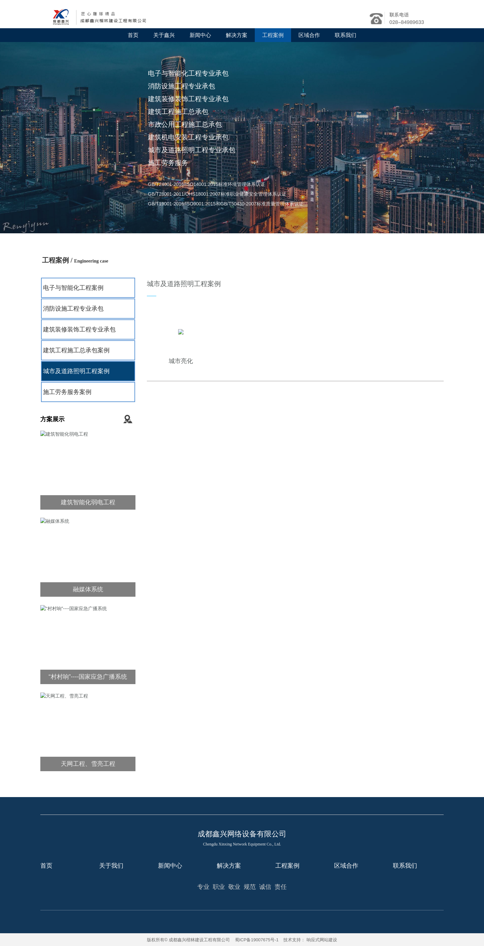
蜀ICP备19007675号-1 (257, 940)
